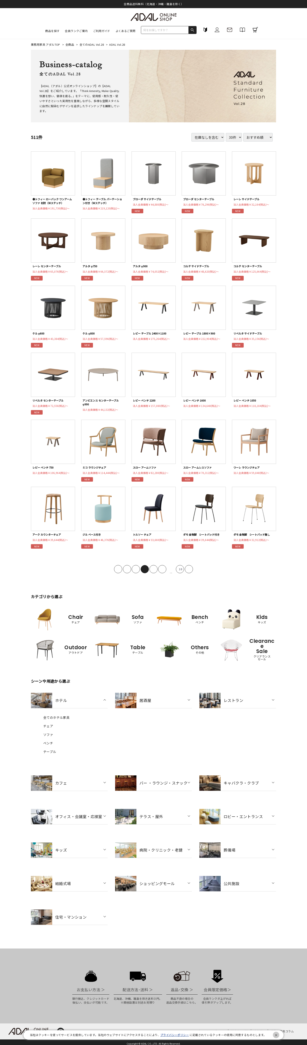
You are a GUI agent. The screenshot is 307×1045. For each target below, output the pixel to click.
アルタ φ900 (141, 267)
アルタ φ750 (90, 267)
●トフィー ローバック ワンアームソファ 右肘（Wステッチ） (53, 201)
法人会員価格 (52, 209)
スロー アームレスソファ (199, 470)
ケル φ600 (39, 335)
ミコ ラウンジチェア (96, 470)
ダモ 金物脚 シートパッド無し (253, 538)
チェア (48, 729)
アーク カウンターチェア (48, 538)
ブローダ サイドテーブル (149, 199)
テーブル (49, 755)
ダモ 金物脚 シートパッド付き (203, 538)
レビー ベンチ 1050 (245, 402)
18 (180, 573)
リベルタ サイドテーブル (249, 335)
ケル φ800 (89, 335)
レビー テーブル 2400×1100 (151, 335)
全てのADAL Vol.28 (92, 44)
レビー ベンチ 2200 (145, 402)
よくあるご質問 (126, 31)
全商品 (70, 44)
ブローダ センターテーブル (200, 199)
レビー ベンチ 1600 (195, 402)
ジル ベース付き (93, 538)
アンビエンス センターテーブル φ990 (103, 404)
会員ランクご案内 (76, 31)
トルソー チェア (143, 538)
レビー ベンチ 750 (44, 470)
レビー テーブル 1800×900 (200, 335)
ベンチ (48, 746)
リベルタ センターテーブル (49, 402)
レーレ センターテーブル (48, 267)
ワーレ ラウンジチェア (248, 470)
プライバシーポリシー (174, 1035)
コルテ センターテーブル (249, 267)
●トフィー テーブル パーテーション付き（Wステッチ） (103, 201)
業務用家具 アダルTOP (46, 44)
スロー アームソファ (146, 470)
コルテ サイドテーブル (197, 267)
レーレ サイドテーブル (247, 199)
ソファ (48, 738)
